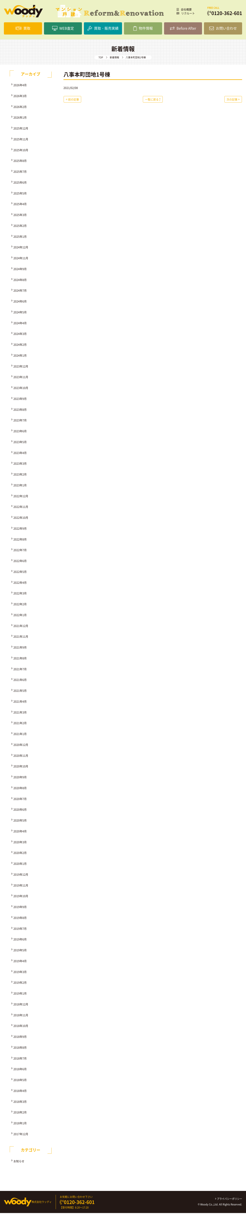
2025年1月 (20, 237)
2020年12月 (20, 746)
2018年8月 (20, 1048)
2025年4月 (20, 205)
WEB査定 (63, 28)
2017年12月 (20, 1135)
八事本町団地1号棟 (86, 75)
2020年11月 (20, 756)
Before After (183, 28)
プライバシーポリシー (228, 1199)
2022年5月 (20, 573)
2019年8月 (20, 919)
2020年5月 (20, 821)
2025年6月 (20, 183)
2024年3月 (20, 335)
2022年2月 (20, 605)
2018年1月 (20, 1124)
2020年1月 (20, 864)
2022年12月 (20, 497)
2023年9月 (20, 399)
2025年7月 (20, 172)
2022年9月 (20, 529)
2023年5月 (20, 443)
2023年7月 (20, 421)
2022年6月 (20, 562)
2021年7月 (20, 670)
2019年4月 (20, 962)
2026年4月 (20, 86)
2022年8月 (20, 540)
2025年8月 (20, 162)
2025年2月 (20, 226)
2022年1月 (20, 616)
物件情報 (143, 28)
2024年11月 (20, 259)
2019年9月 (20, 908)
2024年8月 (20, 281)
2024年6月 (20, 302)
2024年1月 (20, 356)
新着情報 (114, 58)
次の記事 (233, 100)
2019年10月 (20, 897)
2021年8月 (20, 659)
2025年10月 (20, 151)
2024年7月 (20, 291)
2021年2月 (20, 724)
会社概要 (184, 9)
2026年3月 (20, 97)
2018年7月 (20, 1059)
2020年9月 (20, 778)
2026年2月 (20, 108)
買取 (23, 28)
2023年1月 (20, 486)
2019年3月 (20, 973)
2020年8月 (20, 789)
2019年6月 (20, 940)
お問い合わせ (223, 28)
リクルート (186, 13)
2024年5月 (20, 313)
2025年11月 (20, 140)
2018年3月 (20, 1102)
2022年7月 (20, 551)
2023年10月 (20, 389)
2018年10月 (20, 1027)
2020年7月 (20, 800)
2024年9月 (20, 270)
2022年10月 (20, 518)
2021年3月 (20, 713)
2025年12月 (20, 129)
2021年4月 (20, 702)
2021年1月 (20, 735)
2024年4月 (20, 324)
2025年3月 (20, 216)
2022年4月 (20, 583)
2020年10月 (20, 767)
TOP (100, 58)
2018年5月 (20, 1081)
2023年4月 (20, 454)
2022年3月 (20, 594)
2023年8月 (20, 410)
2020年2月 (20, 854)
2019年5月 (20, 951)
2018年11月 (20, 1016)
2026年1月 (20, 118)
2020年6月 (20, 810)
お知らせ (18, 1162)
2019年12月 (20, 875)
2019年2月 (20, 983)
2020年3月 (20, 843)
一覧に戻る (153, 100)
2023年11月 (20, 378)
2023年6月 (20, 432)
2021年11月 (20, 637)
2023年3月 (20, 464)
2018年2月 (20, 1113)
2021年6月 (20, 681)
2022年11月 (20, 508)
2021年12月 (20, 627)
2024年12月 (20, 248)
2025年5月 (20, 194)
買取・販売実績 (103, 28)
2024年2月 (20, 345)
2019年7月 (20, 929)
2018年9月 (20, 1037)
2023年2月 (20, 475)
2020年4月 (20, 832)
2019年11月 (20, 886)
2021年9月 (20, 648)
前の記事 (72, 100)
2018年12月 (20, 1005)
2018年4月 (20, 1092)
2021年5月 (20, 691)
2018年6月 (20, 1070)
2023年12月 (20, 367)
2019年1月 (20, 994)
